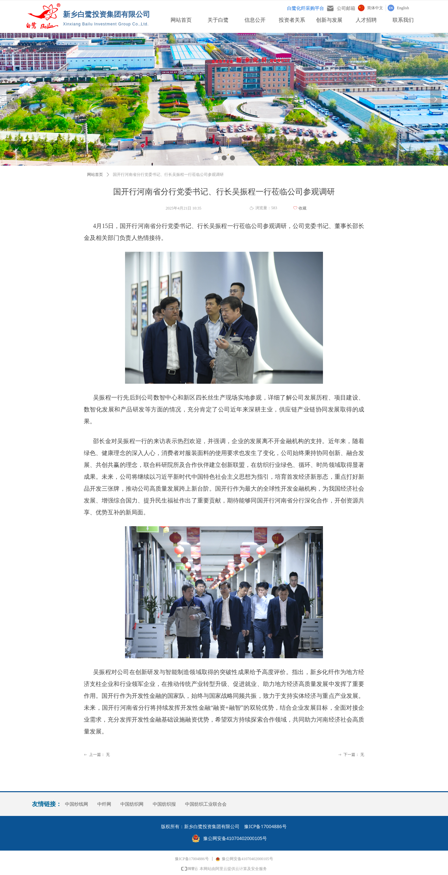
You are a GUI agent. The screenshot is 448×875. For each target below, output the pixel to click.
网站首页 (95, 174)
